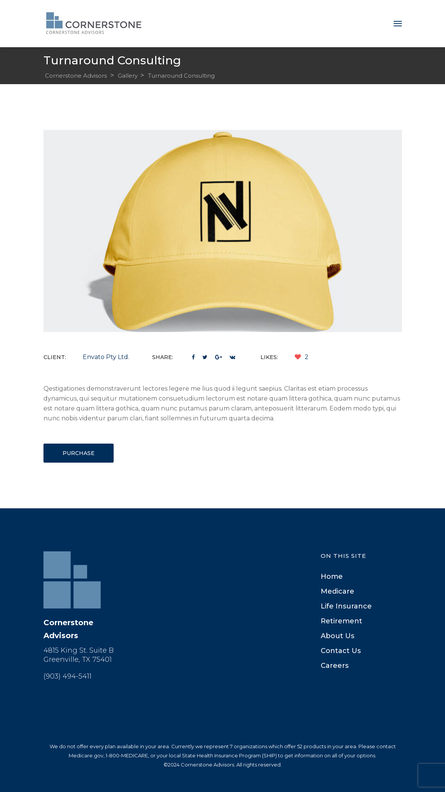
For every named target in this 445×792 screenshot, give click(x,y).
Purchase (79, 453)
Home (332, 576)
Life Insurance (346, 606)
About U (337, 636)
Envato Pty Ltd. (106, 357)
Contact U (341, 651)
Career (335, 665)
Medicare (337, 591)
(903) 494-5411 (67, 676)
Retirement (341, 621)
